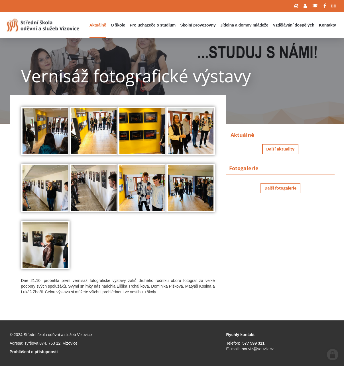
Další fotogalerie (280, 188)
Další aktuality (280, 149)
